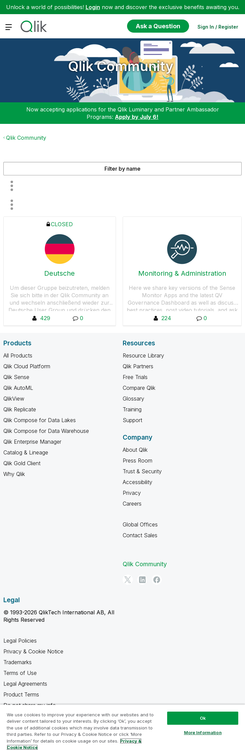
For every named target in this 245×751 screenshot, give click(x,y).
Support (132, 420)
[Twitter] (128, 580)
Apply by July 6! (136, 116)
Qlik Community (121, 66)
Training (132, 409)
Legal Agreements (25, 683)
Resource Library (143, 355)
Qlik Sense (16, 377)
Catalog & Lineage (25, 452)
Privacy (132, 492)
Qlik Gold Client (21, 463)
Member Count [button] (11, 185)
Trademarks (17, 662)
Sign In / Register (217, 27)
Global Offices (140, 524)
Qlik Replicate (19, 409)
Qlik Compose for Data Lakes (39, 420)
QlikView (13, 398)
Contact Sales (140, 535)
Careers (132, 503)
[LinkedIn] (142, 580)
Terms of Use (20, 673)
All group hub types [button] (11, 204)
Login (93, 7)
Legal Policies (20, 640)
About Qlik (135, 449)
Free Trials (135, 377)
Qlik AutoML (18, 387)
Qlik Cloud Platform (26, 366)
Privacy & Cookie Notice (33, 651)
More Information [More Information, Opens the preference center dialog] (203, 732)
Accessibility (137, 482)
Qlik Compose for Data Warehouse (46, 431)
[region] (122, 727)
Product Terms (21, 694)
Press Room (137, 460)
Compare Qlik (139, 387)
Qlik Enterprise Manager (32, 441)
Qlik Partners (138, 366)
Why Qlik (14, 474)
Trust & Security (142, 471)
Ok (203, 718)
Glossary (133, 398)
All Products (17, 355)
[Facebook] (157, 580)
